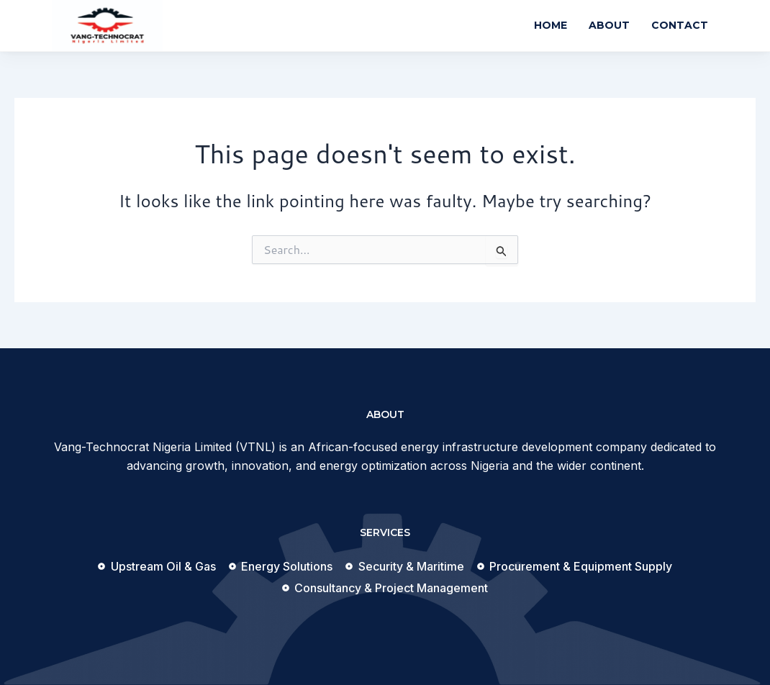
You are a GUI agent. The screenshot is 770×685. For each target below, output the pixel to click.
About (609, 25)
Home (550, 25)
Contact (679, 25)
